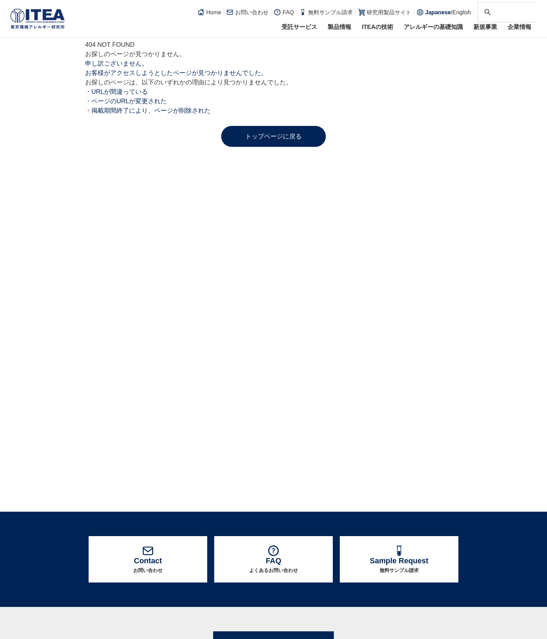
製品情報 (339, 27)
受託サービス (299, 27)
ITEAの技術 (377, 27)
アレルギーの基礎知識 (433, 27)
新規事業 (485, 27)
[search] (506, 12)
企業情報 (519, 27)
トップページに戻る (273, 136)
